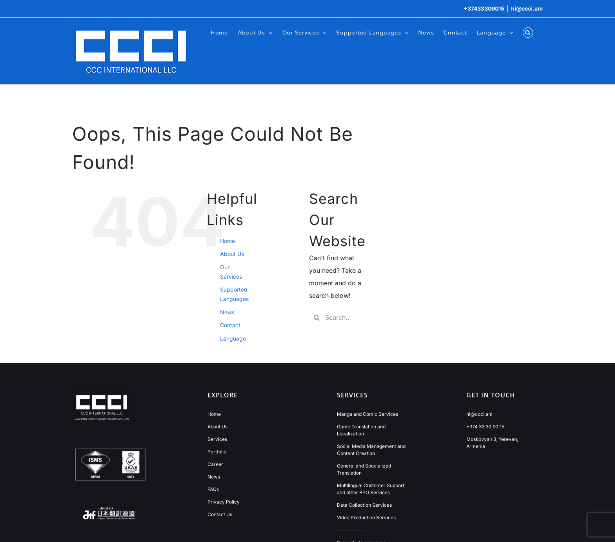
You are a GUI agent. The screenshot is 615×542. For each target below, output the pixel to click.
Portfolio (216, 452)
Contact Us (219, 514)
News (227, 312)
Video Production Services (366, 517)
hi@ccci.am (527, 8)
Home (227, 240)
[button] (528, 32)
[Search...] (335, 317)
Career (215, 464)
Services (217, 439)
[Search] (317, 317)
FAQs (213, 489)
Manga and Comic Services (367, 414)
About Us (232, 253)
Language (233, 338)
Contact (230, 325)
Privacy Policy (223, 502)
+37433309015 (484, 8)
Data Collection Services (364, 505)
